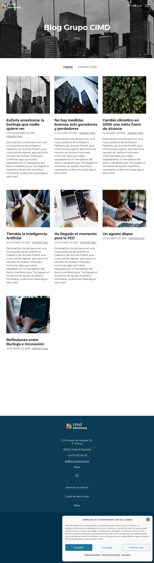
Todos (68, 67)
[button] (147, 519)
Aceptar (79, 547)
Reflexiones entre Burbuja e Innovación (25, 342)
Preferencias (136, 547)
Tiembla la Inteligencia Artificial (26, 236)
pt (129, 5)
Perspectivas (87, 67)
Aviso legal (125, 555)
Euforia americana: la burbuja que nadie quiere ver (25, 124)
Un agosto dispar (118, 234)
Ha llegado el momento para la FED (75, 236)
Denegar (107, 547)
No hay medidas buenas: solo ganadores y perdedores (75, 124)
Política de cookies (92, 555)
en (140, 5)
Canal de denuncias (77, 496)
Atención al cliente (77, 487)
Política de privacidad (110, 555)
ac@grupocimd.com (77, 461)
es (134, 5)
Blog (77, 505)
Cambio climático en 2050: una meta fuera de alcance (122, 124)
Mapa (77, 467)
